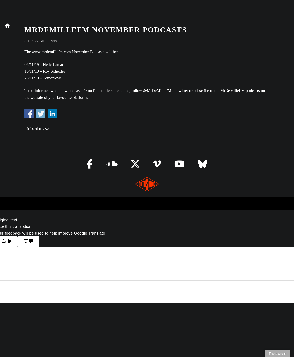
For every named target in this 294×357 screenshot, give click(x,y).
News (45, 128)
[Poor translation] (28, 241)
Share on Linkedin (52, 113)
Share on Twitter (40, 113)
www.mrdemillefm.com (51, 52)
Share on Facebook (29, 113)
